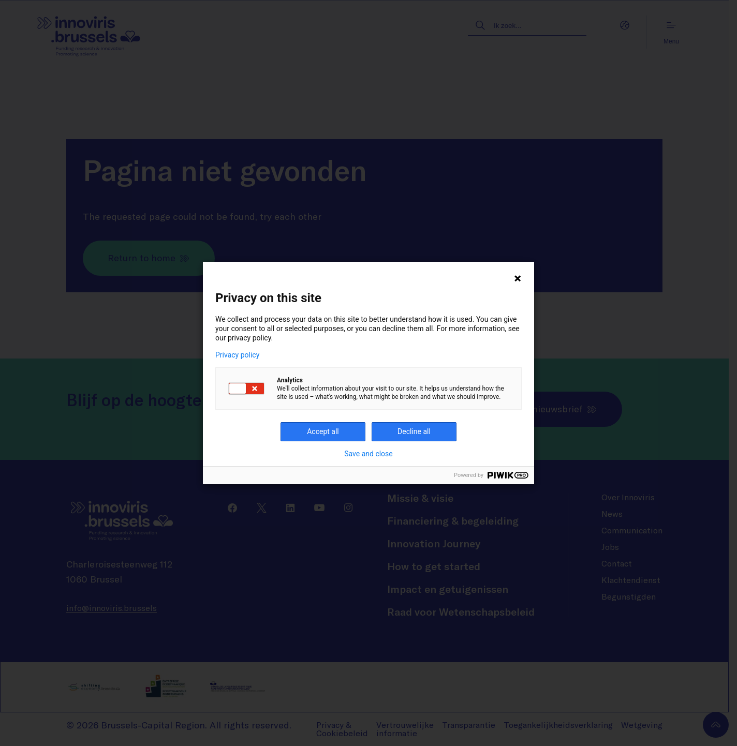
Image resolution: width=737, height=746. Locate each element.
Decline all (414, 431)
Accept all (323, 431)
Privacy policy (237, 355)
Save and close (368, 454)
